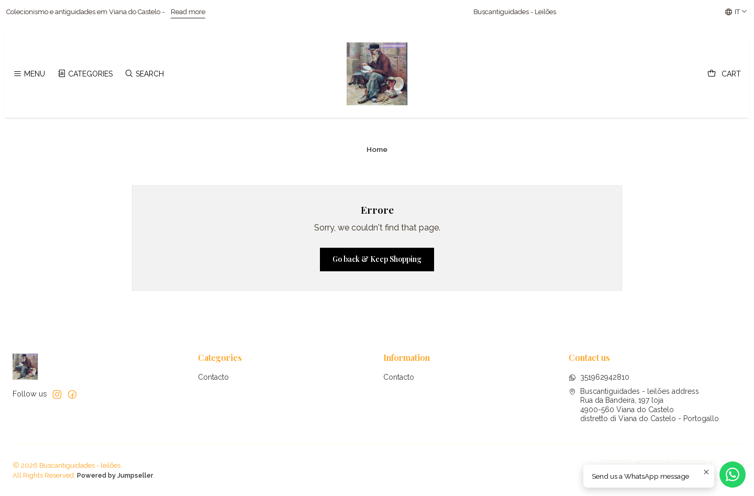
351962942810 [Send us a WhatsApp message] (599, 377)
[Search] (144, 74)
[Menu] (29, 74)
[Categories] (84, 74)
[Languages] (736, 12)
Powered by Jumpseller (115, 475)
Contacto (213, 377)
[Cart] (724, 74)
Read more (197, 12)
